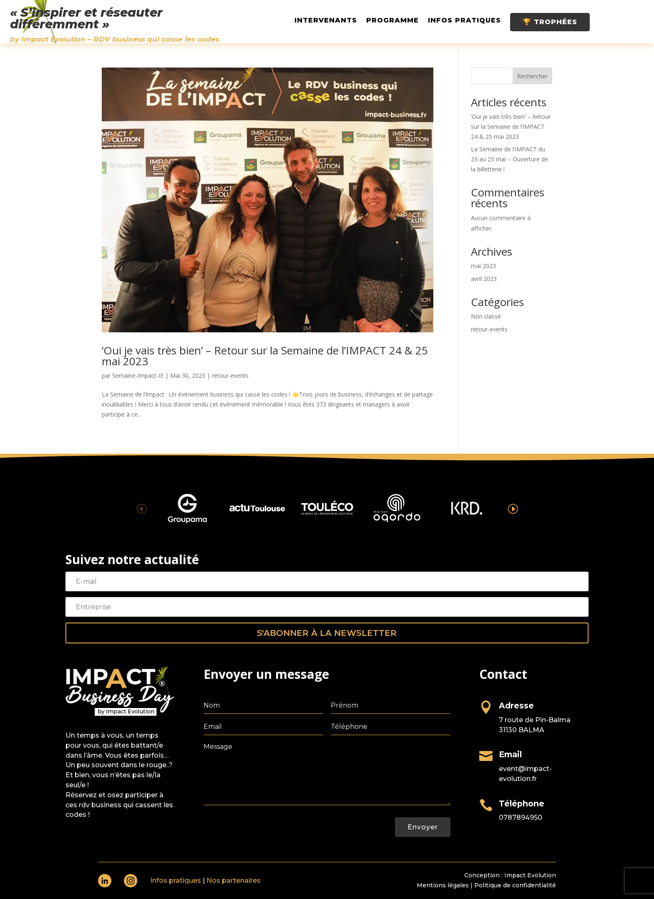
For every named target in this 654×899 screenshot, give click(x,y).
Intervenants (325, 21)
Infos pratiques (464, 21)
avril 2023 (484, 279)
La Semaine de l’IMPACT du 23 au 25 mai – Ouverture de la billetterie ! (509, 159)
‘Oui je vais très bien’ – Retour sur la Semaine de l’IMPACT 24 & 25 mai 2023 (265, 356)
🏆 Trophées (550, 22)
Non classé (486, 316)
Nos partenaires (233, 880)
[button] (512, 508)
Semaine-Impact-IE (138, 375)
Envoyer (422, 827)
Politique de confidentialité (515, 885)
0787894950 (520, 817)
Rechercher (532, 76)
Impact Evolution (530, 875)
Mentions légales (443, 885)
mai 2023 (483, 266)
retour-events (230, 375)
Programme (392, 21)
